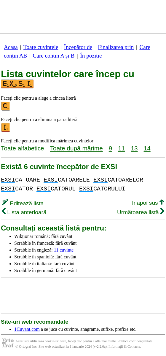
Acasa (11, 47)
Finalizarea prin (116, 47)
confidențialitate (140, 341)
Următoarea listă (140, 212)
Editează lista (23, 203)
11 (121, 148)
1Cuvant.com (27, 329)
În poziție (91, 56)
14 (147, 148)
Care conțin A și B (54, 56)
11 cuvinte (64, 249)
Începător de (78, 47)
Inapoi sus (148, 203)
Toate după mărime (76, 148)
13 (134, 148)
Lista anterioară (24, 212)
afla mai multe (105, 341)
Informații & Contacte (124, 346)
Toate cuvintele (40, 47)
